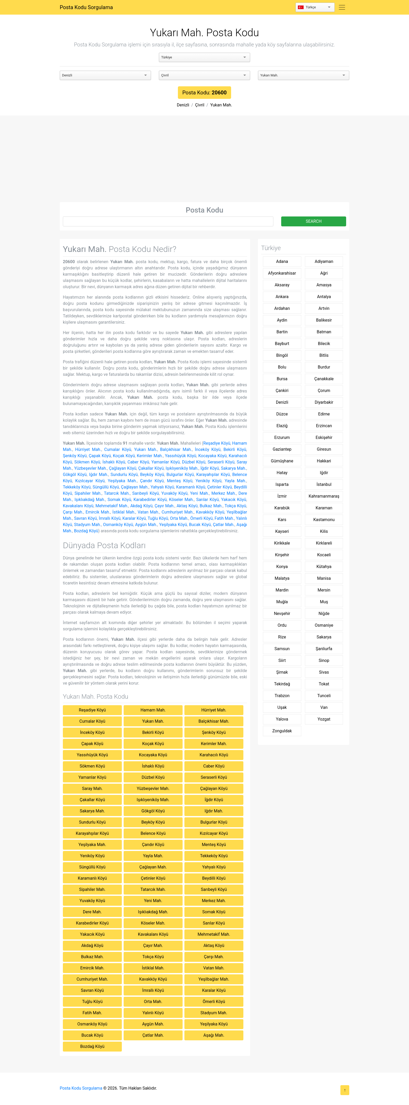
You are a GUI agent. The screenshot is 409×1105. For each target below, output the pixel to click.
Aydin (282, 320)
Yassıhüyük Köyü (180, 455)
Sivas (324, 672)
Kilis (324, 531)
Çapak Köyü (100, 455)
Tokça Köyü (235, 505)
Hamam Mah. (153, 710)
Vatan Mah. (148, 512)
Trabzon (282, 695)
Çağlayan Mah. (135, 487)
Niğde (323, 613)
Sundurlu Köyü (124, 474)
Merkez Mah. (223, 493)
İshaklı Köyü (114, 462)
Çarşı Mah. (73, 512)
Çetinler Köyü (219, 487)
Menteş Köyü (180, 480)
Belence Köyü (153, 833)
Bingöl (282, 355)
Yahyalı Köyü (162, 487)
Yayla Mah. (235, 480)
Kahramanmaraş (324, 496)
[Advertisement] (204, 163)
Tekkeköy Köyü (77, 487)
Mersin (324, 590)
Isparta (281, 484)
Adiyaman (324, 261)
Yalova (282, 719)
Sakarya (324, 637)
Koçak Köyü (124, 455)
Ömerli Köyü (201, 518)
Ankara (281, 296)
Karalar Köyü (134, 518)
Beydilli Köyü (214, 878)
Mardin (281, 590)
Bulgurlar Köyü (180, 474)
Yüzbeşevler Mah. (90, 468)
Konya (282, 566)
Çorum (324, 390)
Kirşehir (282, 554)
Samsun (282, 648)
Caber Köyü (138, 462)
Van (323, 707)
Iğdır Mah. (98, 474)
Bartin (281, 331)
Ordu (282, 625)
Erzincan (324, 425)
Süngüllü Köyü (106, 487)
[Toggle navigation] (342, 7)
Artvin (323, 308)
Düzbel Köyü (194, 462)
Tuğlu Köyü (158, 518)
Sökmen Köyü (87, 462)
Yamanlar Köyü (166, 462)
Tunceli (323, 695)
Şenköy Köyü (75, 455)
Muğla (282, 601)
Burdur (324, 367)
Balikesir (324, 320)
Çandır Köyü (152, 480)
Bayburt (282, 343)
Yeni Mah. (199, 493)
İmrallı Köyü (110, 518)
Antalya (324, 296)
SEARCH (314, 221)
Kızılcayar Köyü (90, 480)
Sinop (324, 660)
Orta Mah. (179, 518)
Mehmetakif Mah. (111, 505)
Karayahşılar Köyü (213, 474)
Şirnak (282, 672)
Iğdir (324, 472)
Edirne (324, 414)
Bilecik (324, 343)
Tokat (324, 683)
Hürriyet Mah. (88, 449)
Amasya (324, 284)
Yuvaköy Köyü (174, 493)
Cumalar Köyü (117, 449)
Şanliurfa (324, 648)
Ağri (324, 273)
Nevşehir (282, 613)
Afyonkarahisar (282, 273)
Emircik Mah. (98, 512)
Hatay (282, 472)
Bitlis (323, 355)
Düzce (282, 414)
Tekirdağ (282, 683)
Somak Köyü (119, 499)
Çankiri (282, 390)
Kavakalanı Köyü (78, 505)
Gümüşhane (282, 460)
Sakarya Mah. (233, 468)
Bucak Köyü (200, 524)
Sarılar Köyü (207, 499)
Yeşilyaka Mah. (122, 480)
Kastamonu (324, 519)
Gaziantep (282, 449)
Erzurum (282, 437)
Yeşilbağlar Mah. (214, 979)
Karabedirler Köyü (150, 499)
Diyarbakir (324, 402)
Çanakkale (324, 378)
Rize (282, 637)
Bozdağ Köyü (86, 530)
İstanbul (323, 484)
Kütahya (324, 566)
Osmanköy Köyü (118, 524)
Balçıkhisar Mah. (176, 449)
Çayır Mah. (165, 505)
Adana (282, 261)
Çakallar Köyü (151, 468)
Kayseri (282, 531)
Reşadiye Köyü (216, 443)
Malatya (282, 578)
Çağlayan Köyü (122, 468)
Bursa (282, 378)
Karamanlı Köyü (190, 487)
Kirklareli (324, 543)
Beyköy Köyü (152, 474)
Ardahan (282, 308)
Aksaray (282, 284)
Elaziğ (282, 425)
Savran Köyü (85, 518)
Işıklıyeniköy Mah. (182, 468)
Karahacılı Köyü (214, 754)
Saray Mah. (92, 788)
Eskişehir (324, 437)
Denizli (183, 104)
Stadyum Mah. (87, 524)
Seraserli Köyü (221, 462)
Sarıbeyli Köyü (145, 493)
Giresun (324, 449)
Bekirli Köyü (235, 449)
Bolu (282, 367)
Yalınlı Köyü (153, 1012)
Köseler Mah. (181, 499)
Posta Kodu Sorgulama (86, 7)
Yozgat (324, 719)
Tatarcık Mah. (117, 493)
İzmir (282, 496)
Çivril (199, 104)
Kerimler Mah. (150, 455)
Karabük (282, 507)
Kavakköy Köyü (210, 512)
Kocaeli (324, 554)
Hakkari (324, 460)
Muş (324, 601)
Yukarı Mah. (221, 104)
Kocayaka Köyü (212, 455)
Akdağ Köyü (141, 505)
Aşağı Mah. (213, 1035)
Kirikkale (282, 543)
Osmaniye (324, 625)
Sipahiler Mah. (88, 493)
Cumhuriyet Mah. (177, 512)
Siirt (282, 660)
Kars (282, 519)
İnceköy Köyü (207, 449)
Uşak (282, 707)
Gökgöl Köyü (75, 474)
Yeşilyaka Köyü (173, 524)
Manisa (324, 578)
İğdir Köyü (209, 468)
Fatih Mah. (224, 518)
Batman (324, 331)
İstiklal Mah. (123, 512)
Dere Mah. (92, 911)
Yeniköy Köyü (208, 480)
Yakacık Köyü (233, 499)
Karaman (324, 507)
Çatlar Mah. (223, 524)
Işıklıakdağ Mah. (90, 499)
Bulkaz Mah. (211, 505)
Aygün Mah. (146, 524)
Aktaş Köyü (187, 505)
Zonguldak (282, 730)
